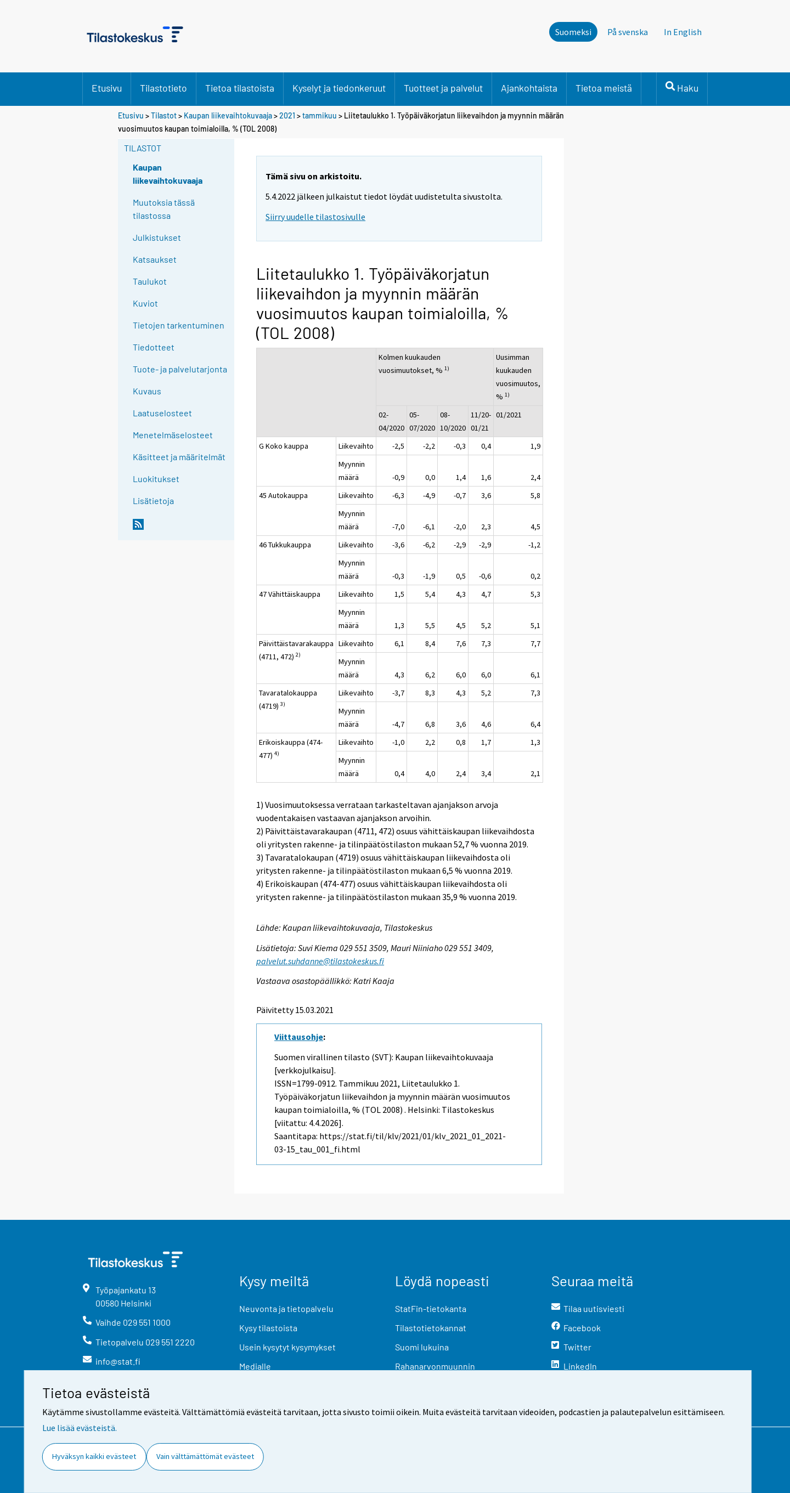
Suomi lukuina (422, 1347)
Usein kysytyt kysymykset (287, 1347)
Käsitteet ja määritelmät (179, 456)
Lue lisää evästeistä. (79, 1427)
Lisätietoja (153, 500)
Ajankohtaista (529, 88)
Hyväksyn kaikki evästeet (94, 1456)
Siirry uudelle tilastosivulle (315, 216)
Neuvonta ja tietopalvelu (286, 1308)
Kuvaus (147, 391)
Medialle (255, 1366)
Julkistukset (157, 237)
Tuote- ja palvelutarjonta (180, 369)
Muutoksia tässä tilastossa (164, 208)
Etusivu (107, 88)
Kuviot (145, 303)
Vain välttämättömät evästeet (205, 1456)
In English (683, 31)
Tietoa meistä (603, 88)
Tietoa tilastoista (239, 88)
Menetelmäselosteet (173, 434)
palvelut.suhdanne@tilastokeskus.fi (320, 960)
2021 (287, 115)
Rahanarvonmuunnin (435, 1366)
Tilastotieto (163, 88)
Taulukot (150, 281)
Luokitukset (156, 478)
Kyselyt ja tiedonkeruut (339, 88)
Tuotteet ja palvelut (443, 88)
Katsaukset (155, 259)
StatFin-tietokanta (430, 1308)
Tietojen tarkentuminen (178, 325)
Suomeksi (573, 31)
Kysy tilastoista (268, 1327)
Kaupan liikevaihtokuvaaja (228, 115)
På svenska (627, 31)
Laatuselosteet (162, 413)
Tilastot (164, 115)
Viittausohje (298, 1036)
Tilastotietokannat (430, 1327)
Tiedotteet (153, 347)
